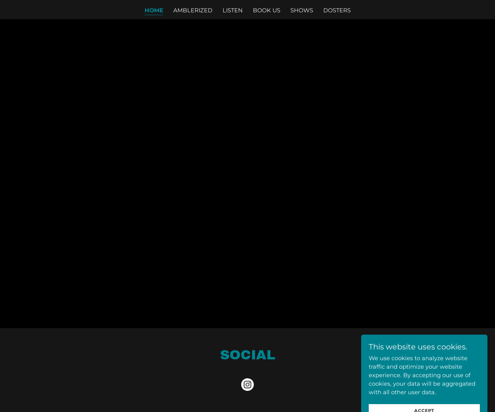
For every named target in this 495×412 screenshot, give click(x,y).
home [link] (154, 10)
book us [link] (266, 10)
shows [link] (301, 10)
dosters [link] (337, 10)
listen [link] (233, 10)
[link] (247, 386)
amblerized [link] (192, 10)
